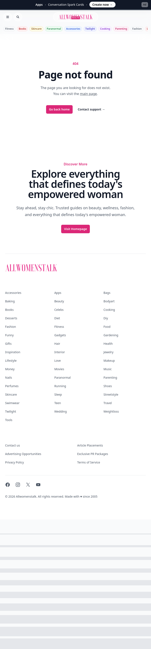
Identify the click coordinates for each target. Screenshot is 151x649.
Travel (107, 403)
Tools (8, 420)
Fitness (9, 29)
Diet (57, 318)
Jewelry (108, 352)
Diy (105, 318)
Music (107, 369)
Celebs (59, 310)
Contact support (91, 109)
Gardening (110, 335)
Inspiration (12, 352)
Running (60, 386)
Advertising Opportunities (23, 454)
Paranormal (54, 29)
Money (10, 369)
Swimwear (12, 403)
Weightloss (111, 411)
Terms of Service (88, 462)
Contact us (12, 445)
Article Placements (90, 445)
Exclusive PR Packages (92, 454)
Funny (9, 335)
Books (22, 29)
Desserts (11, 318)
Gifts (8, 344)
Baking (10, 301)
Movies (59, 369)
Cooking (105, 29)
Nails (8, 377)
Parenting (121, 29)
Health (108, 344)
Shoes (107, 386)
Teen (57, 403)
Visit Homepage (75, 229)
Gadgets (60, 335)
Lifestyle (11, 361)
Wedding (60, 411)
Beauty (59, 301)
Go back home (59, 109)
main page (88, 93)
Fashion (137, 29)
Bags (106, 293)
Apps (57, 293)
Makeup (109, 361)
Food (106, 327)
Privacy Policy (14, 462)
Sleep (58, 394)
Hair (57, 344)
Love (57, 361)
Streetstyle (110, 394)
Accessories (73, 29)
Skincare (36, 29)
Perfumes (11, 386)
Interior (59, 352)
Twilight (90, 29)
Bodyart (108, 301)
